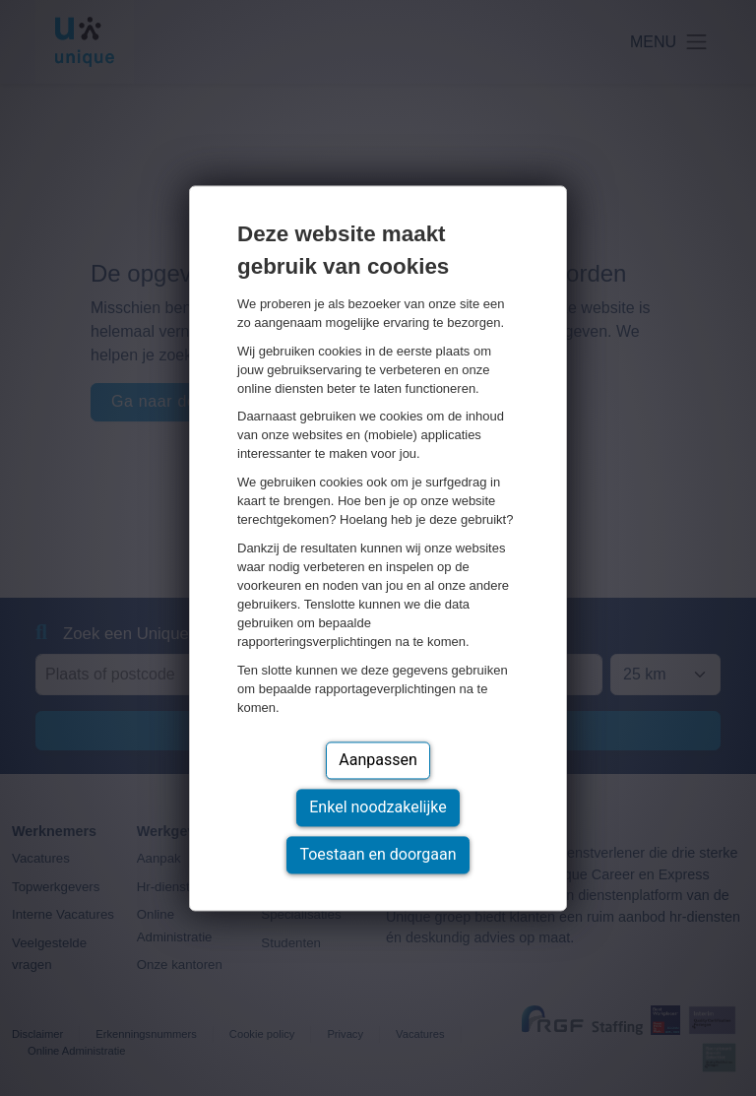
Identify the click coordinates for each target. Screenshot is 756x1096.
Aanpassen (378, 759)
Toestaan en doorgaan (377, 854)
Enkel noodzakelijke (377, 807)
